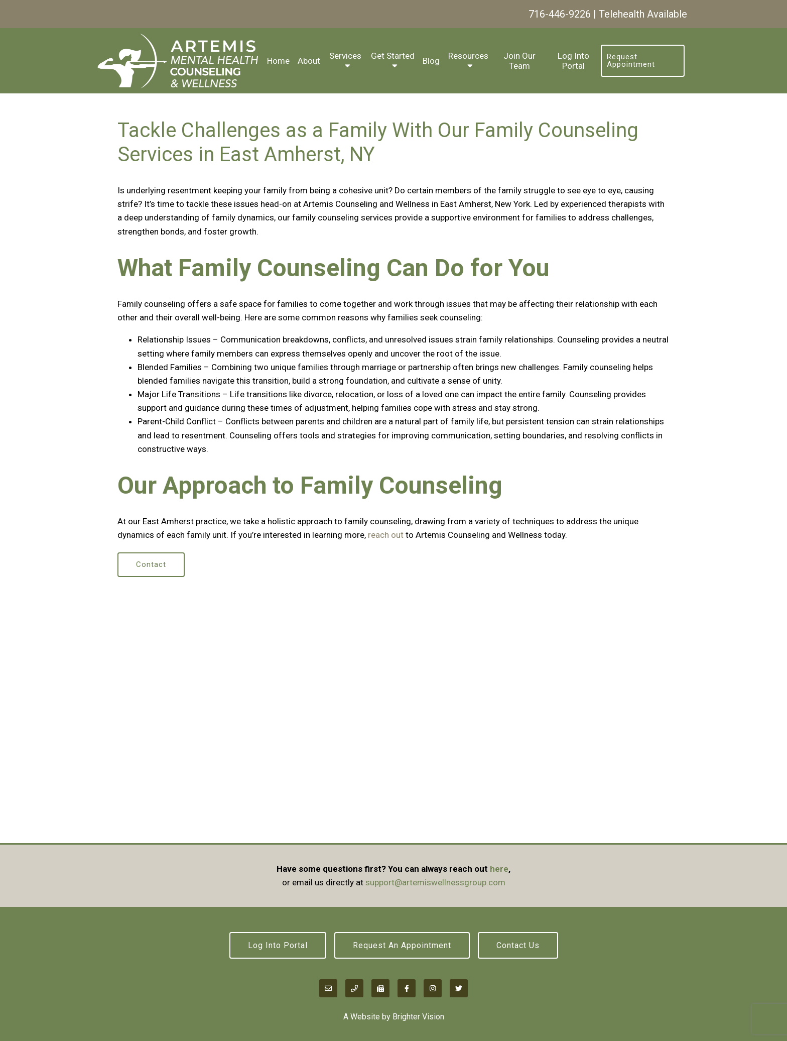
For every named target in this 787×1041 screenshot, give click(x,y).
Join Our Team (519, 61)
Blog (431, 61)
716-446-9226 (560, 14)
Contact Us (518, 945)
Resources (468, 56)
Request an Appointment (402, 945)
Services (345, 56)
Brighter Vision (418, 1016)
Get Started (393, 56)
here (499, 869)
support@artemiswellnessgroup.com (435, 882)
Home (278, 61)
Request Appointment (631, 60)
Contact (151, 564)
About (309, 61)
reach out (386, 535)
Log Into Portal (573, 61)
